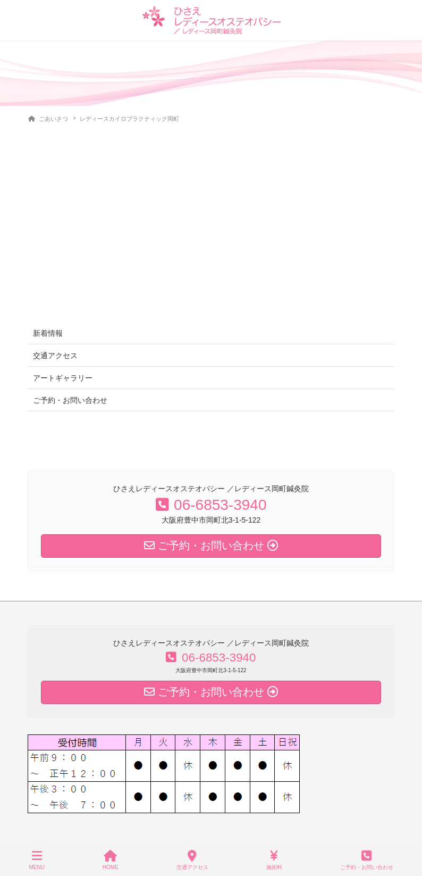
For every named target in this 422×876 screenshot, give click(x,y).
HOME (111, 860)
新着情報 (48, 333)
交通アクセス (55, 355)
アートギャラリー (62, 378)
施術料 (274, 860)
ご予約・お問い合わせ (70, 400)
